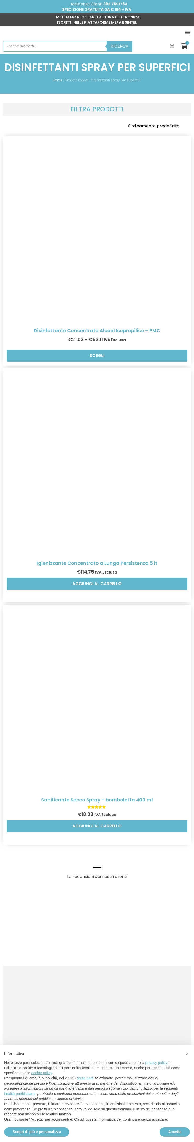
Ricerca (119, 46)
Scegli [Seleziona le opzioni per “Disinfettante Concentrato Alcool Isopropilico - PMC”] (97, 355)
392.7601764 (115, 4)
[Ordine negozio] (157, 126)
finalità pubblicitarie (19, 1093)
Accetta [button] (174, 1132)
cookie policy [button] (41, 1073)
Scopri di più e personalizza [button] (37, 1132)
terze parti (85, 1078)
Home (57, 80)
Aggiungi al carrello (97, 584)
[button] (187, 32)
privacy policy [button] (157, 1062)
